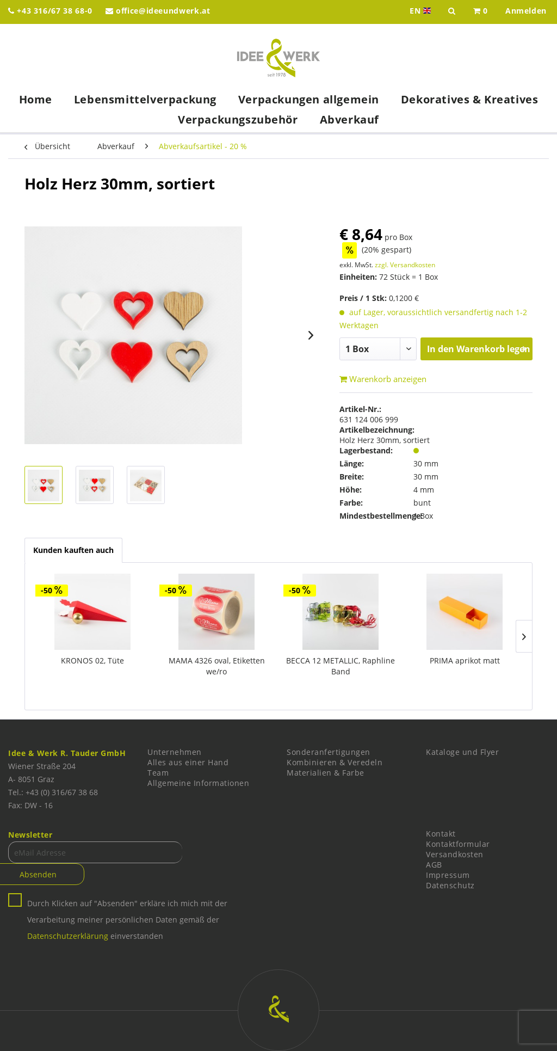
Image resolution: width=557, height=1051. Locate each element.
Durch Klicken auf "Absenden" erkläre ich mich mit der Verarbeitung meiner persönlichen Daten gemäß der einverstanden (127, 919)
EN (421, 10)
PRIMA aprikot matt (465, 660)
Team (158, 772)
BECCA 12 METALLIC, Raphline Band (340, 666)
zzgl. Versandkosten (405, 264)
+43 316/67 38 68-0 (50, 10)
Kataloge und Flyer (462, 752)
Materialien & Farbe (325, 772)
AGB (434, 864)
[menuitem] (480, 12)
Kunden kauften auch (73, 550)
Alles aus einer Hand (187, 762)
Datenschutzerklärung (67, 936)
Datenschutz (450, 885)
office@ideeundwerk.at (158, 10)
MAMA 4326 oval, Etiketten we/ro (217, 666)
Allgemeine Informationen (198, 783)
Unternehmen (174, 752)
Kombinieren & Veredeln (334, 762)
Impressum (448, 875)
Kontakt (441, 833)
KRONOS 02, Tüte (92, 660)
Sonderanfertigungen (328, 752)
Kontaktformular (458, 844)
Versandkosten (455, 854)
